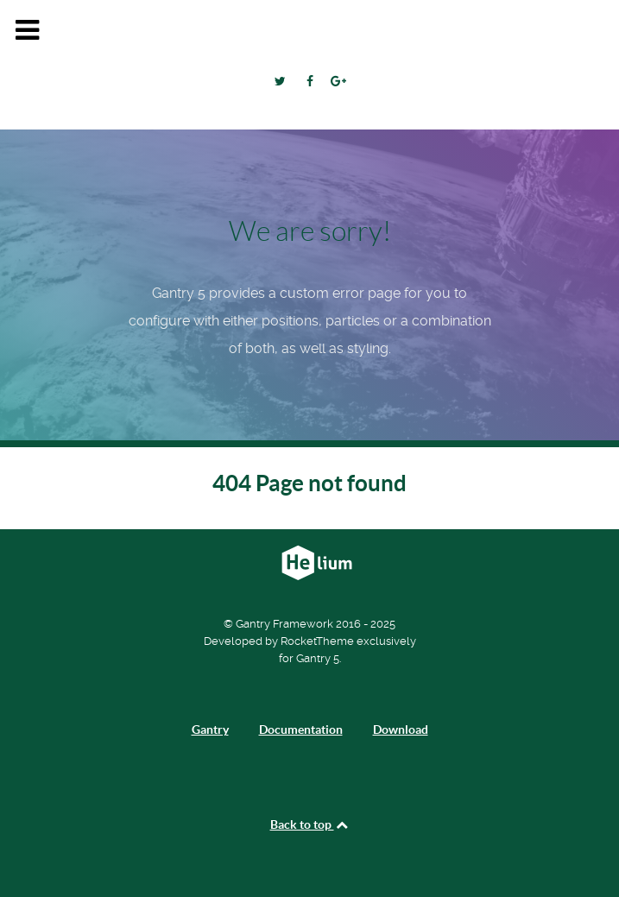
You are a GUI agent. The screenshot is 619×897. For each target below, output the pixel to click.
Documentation (301, 729)
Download (400, 729)
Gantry (210, 729)
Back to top (310, 824)
